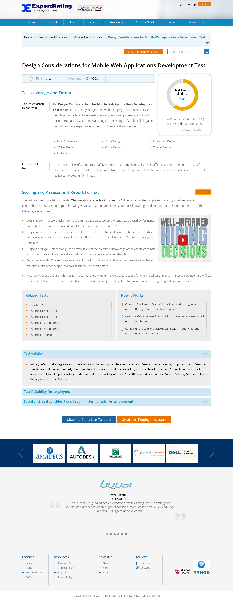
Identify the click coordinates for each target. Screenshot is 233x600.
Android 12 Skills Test (44, 310)
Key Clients (64, 572)
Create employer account (143, 51)
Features (30, 563)
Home (32, 22)
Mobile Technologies (87, 37)
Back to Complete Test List (89, 419)
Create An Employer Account (144, 419)
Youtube (143, 567)
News (173, 22)
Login (180, 4)
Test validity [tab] (115, 353)
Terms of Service (150, 595)
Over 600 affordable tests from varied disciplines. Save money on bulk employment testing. (164, 319)
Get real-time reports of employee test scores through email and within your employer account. (162, 331)
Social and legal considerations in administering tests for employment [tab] (115, 401)
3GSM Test (37, 304)
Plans (93, 22)
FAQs (29, 577)
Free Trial (204, 4)
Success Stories (146, 22)
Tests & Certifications (52, 37)
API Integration (66, 567)
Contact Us (196, 22)
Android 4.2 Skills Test (44, 322)
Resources (116, 22)
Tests (73, 22)
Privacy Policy (65, 577)
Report (203, 192)
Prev (20, 453)
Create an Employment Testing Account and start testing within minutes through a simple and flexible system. (161, 306)
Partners (107, 572)
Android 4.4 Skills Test (44, 328)
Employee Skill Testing (69, 563)
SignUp (192, 4)
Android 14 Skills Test (44, 316)
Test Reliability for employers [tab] (115, 391)
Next (212, 453)
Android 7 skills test (43, 334)
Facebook (143, 563)
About (53, 22)
